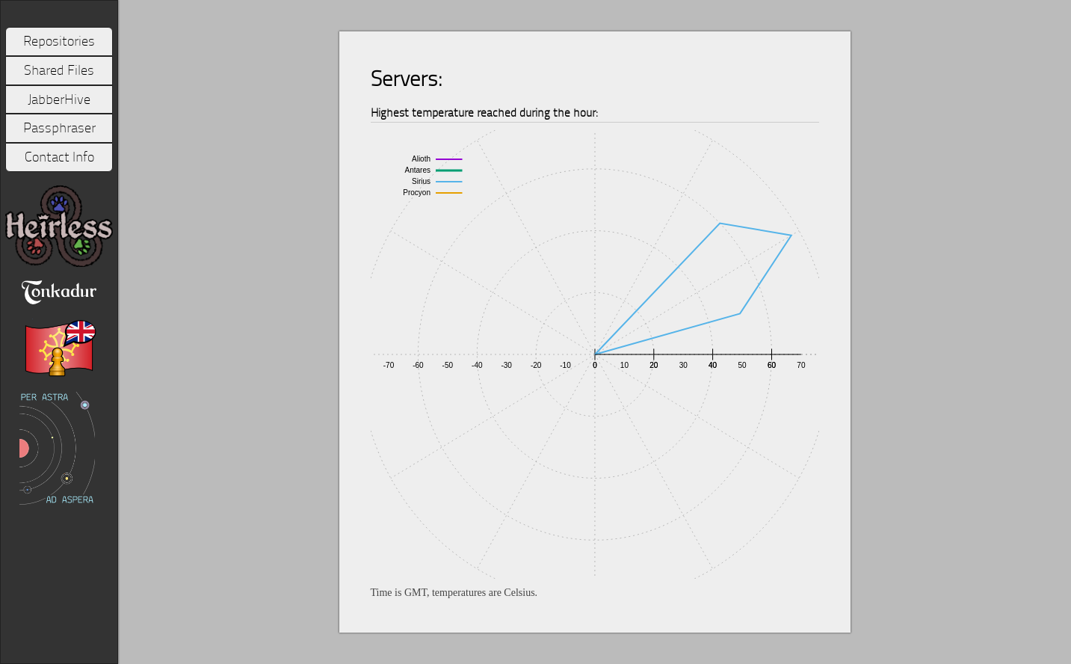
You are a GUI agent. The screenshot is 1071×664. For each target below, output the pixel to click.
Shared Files (59, 70)
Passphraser (59, 128)
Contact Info (59, 157)
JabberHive (59, 99)
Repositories (59, 41)
